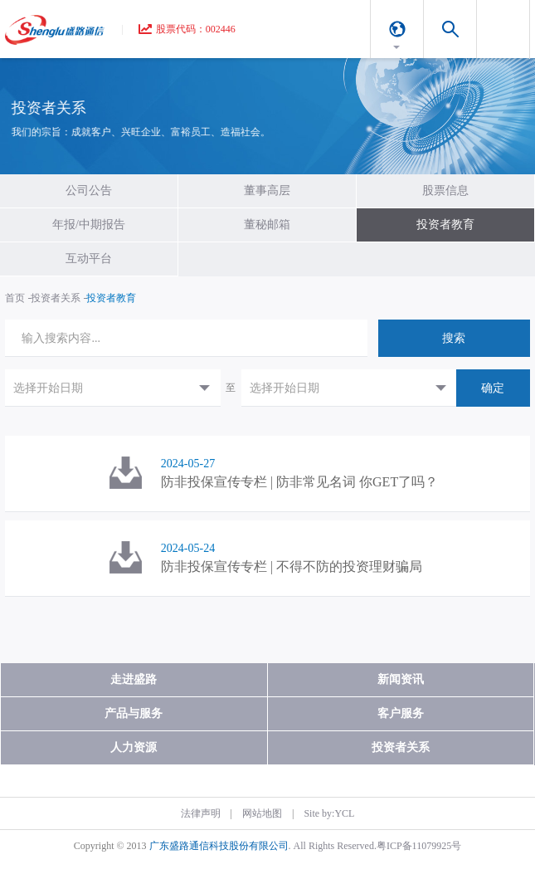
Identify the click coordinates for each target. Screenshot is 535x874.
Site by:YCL (329, 813)
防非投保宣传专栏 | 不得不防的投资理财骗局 (291, 566)
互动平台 (89, 258)
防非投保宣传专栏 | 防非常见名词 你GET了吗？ (299, 482)
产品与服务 (134, 713)
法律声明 (201, 813)
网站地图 (262, 813)
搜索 (453, 338)
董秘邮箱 (267, 224)
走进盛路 (133, 679)
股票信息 (445, 190)
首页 (15, 298)
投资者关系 (55, 298)
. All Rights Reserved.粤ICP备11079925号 (375, 846)
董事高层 (267, 190)
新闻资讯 (400, 679)
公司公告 (89, 190)
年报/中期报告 (88, 224)
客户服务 (400, 713)
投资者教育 (445, 224)
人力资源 (133, 747)
